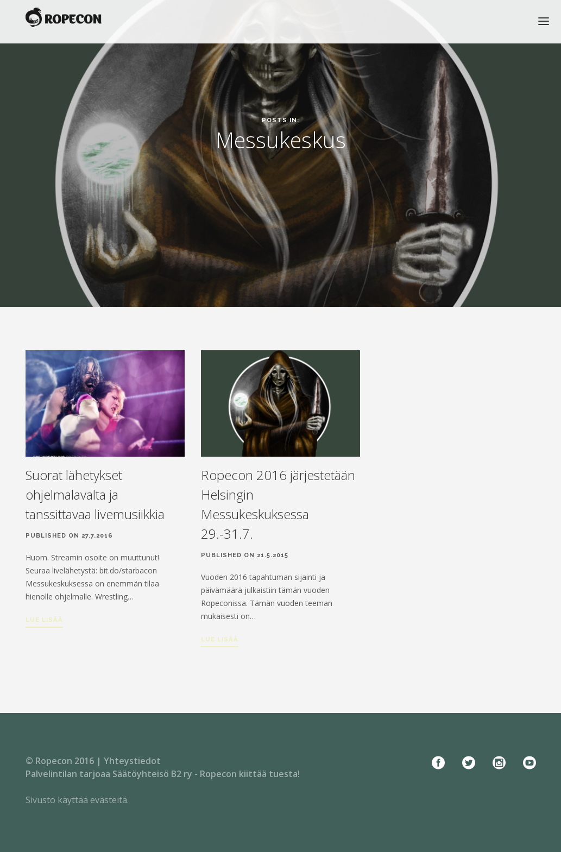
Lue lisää (44, 619)
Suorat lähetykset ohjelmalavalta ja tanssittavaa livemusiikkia (95, 494)
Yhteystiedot (132, 761)
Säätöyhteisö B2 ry (152, 774)
